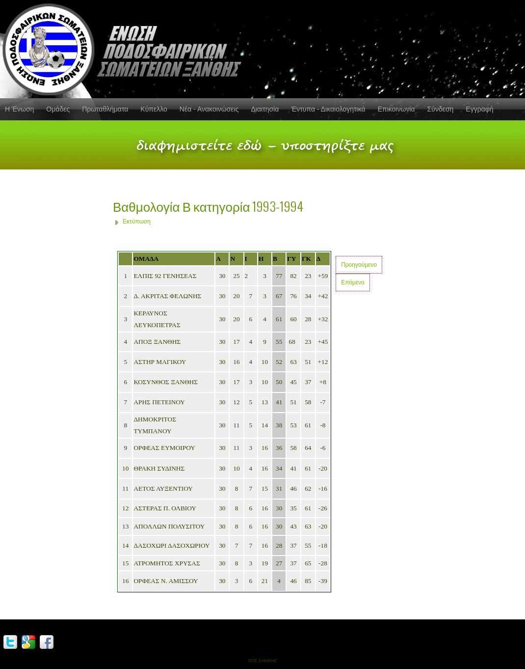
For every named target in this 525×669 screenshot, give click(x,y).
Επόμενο (353, 282)
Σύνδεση (440, 109)
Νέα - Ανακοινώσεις (209, 109)
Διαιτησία (265, 109)
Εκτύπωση (137, 221)
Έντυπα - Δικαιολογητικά (328, 109)
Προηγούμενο (359, 264)
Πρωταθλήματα (105, 109)
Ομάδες (58, 109)
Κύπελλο (153, 109)
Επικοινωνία (396, 109)
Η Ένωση (19, 109)
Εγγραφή (479, 109)
